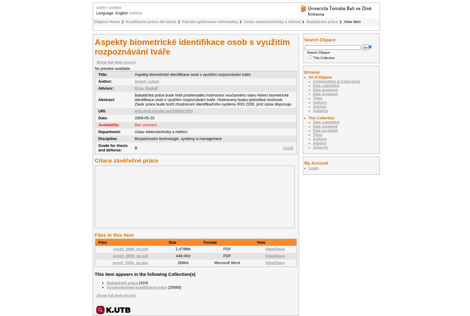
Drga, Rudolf (146, 88)
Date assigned (325, 90)
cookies (115, 7)
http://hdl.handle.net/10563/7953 (164, 111)
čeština (135, 13)
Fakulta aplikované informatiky (210, 21)
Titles (318, 98)
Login (101, 7)
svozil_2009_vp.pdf (130, 256)
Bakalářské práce (322, 21)
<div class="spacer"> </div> (193, 197)
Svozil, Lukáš (147, 81)
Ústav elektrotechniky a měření (272, 21)
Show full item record (116, 62)
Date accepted (325, 94)
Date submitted (326, 86)
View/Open (275, 249)
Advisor (319, 107)
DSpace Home (107, 21)
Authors (320, 102)
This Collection (321, 58)
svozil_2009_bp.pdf (130, 249)
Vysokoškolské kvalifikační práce (137, 287)
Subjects (320, 111)
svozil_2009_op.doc (130, 263)
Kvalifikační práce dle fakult (151, 21)
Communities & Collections (336, 81)
